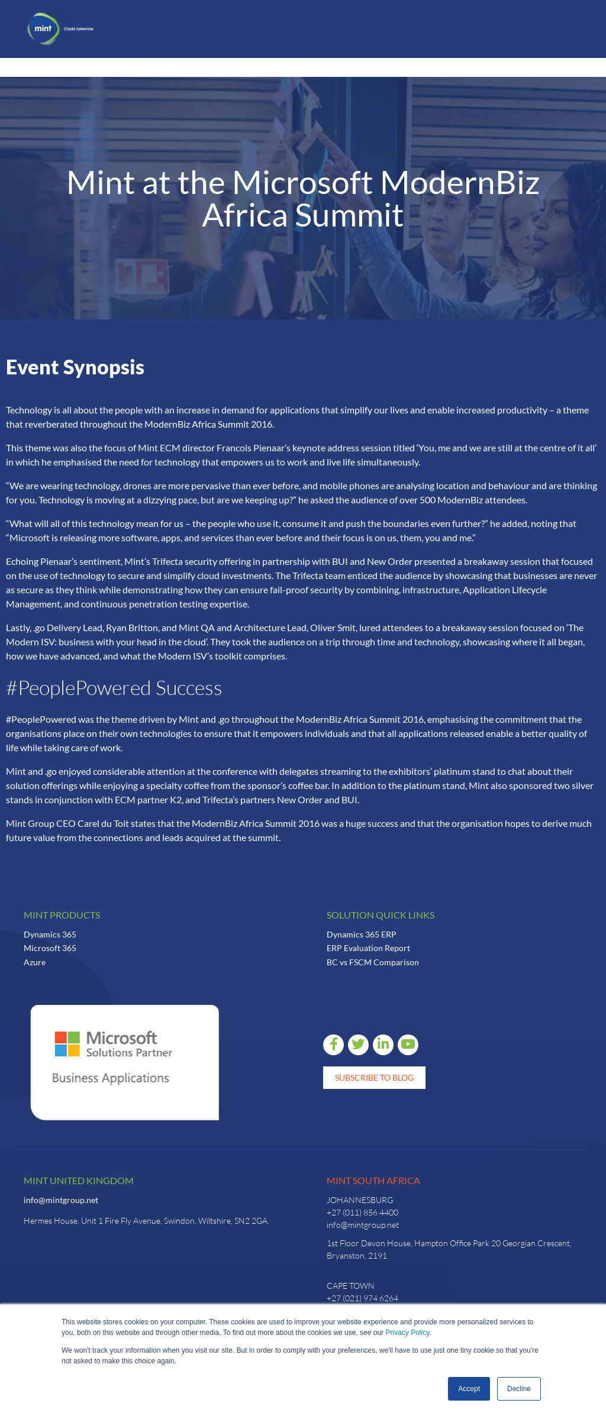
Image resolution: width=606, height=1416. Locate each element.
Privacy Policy (407, 1332)
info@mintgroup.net (61, 1200)
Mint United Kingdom (79, 1180)
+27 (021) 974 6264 (362, 1298)
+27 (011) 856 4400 (362, 1212)
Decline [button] (519, 1389)
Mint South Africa (373, 1180)
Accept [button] (469, 1389)
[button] (132, 29)
